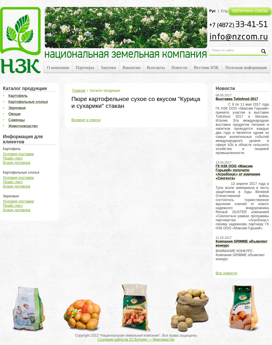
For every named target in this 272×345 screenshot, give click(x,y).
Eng (224, 11)
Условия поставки (18, 154)
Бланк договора (16, 162)
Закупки (108, 67)
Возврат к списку (86, 120)
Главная (79, 91)
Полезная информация (246, 67)
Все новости (226, 273)
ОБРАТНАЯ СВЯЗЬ (250, 11)
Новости (179, 67)
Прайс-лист (13, 158)
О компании (58, 67)
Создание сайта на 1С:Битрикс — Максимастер (136, 339)
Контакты (156, 67)
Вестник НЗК (206, 67)
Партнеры (85, 67)
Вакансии (131, 67)
